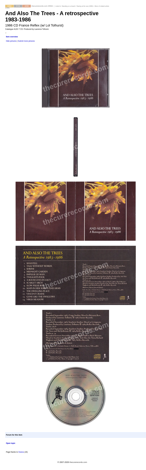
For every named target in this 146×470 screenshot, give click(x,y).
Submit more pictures (26, 41)
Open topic (10, 443)
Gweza (21, 452)
